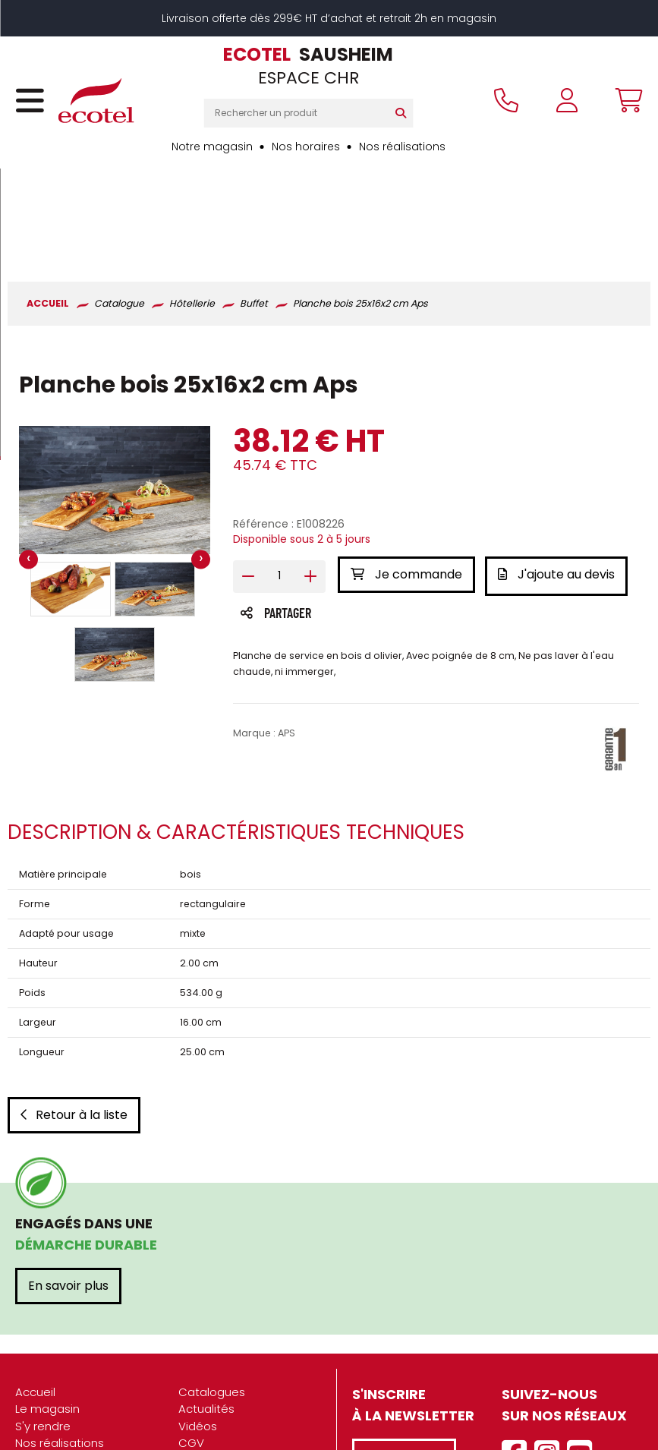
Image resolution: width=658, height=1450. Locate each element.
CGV (191, 1342)
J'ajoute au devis (558, 476)
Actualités (206, 1308)
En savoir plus (68, 1184)
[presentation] (28, 461)
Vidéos (197, 1325)
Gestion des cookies (235, 1393)
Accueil (35, 1291)
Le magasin (47, 1308)
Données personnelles (241, 1376)
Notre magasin (212, 146)
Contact (201, 1410)
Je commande (406, 476)
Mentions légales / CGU (244, 1359)
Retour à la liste (74, 1014)
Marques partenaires (73, 1410)
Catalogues (211, 1291)
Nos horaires (306, 146)
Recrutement (52, 1393)
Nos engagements (68, 1376)
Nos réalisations (402, 146)
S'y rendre (43, 1325)
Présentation (51, 1359)
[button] (70, 490)
